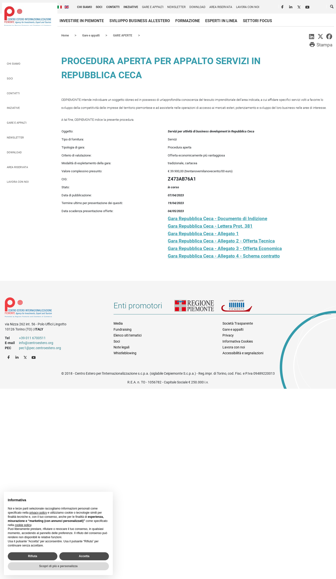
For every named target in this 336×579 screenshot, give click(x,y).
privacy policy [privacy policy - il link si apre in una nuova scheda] (38, 512)
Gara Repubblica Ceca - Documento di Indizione (217, 218)
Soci (99, 7)
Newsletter (176, 7)
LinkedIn (291, 6)
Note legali (121, 347)
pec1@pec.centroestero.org (40, 348)
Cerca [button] (332, 7)
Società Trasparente (237, 323)
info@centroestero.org (36, 343)
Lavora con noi (247, 7)
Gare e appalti (152, 7)
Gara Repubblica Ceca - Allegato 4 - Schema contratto (224, 256)
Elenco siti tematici (127, 335)
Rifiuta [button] (32, 556)
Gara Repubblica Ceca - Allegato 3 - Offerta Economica (225, 248)
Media (118, 323)
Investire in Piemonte (82, 20)
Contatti (113, 7)
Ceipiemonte (27, 16)
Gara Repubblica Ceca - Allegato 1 (203, 233)
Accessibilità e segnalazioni (242, 353)
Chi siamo (84, 7)
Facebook (283, 6)
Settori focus (257, 20)
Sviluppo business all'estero (139, 20)
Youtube (308, 6)
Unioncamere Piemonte (243, 307)
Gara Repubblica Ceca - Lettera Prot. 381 (210, 226)
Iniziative (131, 7)
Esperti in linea (221, 20)
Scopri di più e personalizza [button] (58, 566)
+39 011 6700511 (32, 338)
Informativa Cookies (237, 341)
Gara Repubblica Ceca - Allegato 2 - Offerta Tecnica (221, 240)
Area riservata (220, 7)
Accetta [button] (84, 556)
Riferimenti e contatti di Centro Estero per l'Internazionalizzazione (54, 308)
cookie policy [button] (23, 525)
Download (197, 7)
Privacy (228, 335)
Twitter (299, 6)
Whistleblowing (125, 353)
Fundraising (123, 329)
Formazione (187, 20)
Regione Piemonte (197, 307)
